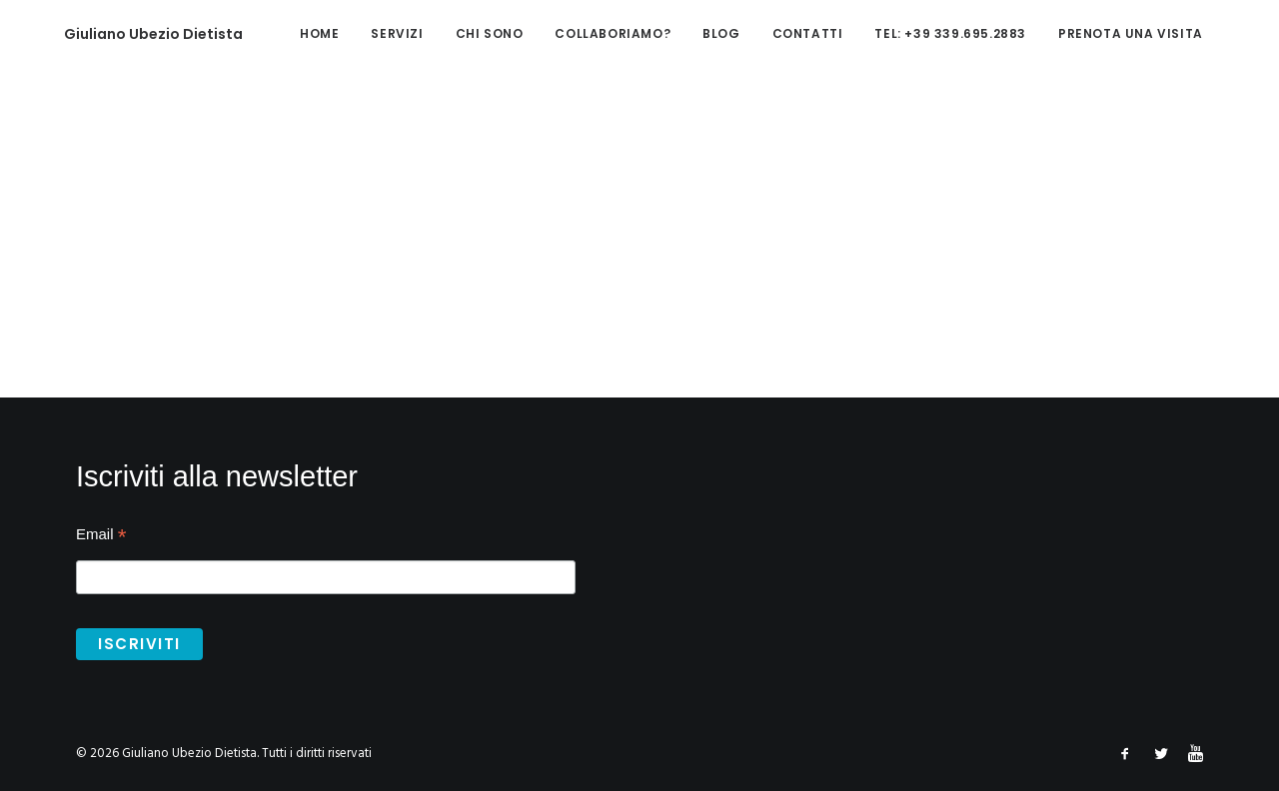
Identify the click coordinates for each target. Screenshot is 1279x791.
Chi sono (451, 33)
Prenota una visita (1091, 33)
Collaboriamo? (574, 33)
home (280, 33)
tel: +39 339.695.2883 (911, 33)
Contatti (768, 33)
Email (101, 536)
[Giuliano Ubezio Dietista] (123, 34)
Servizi (358, 33)
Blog (681, 33)
